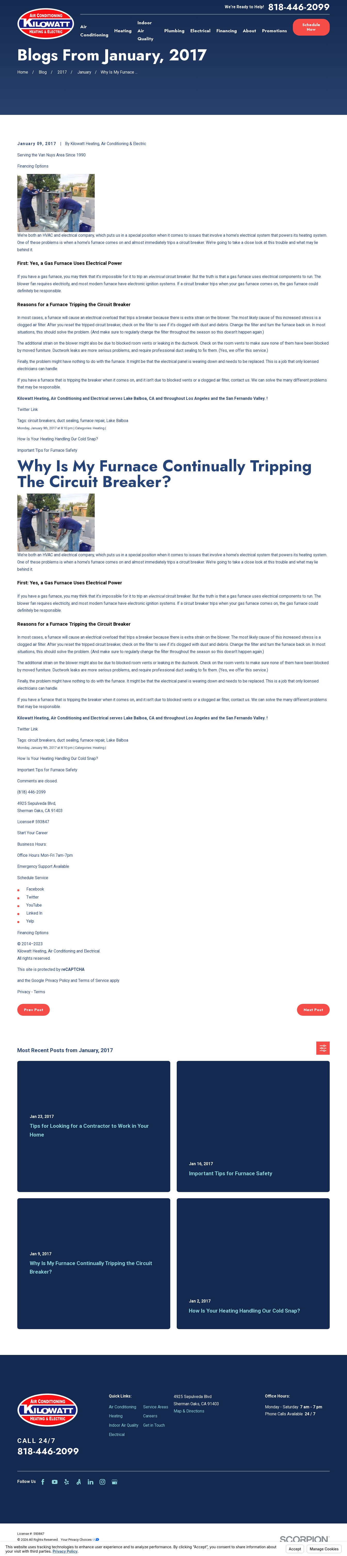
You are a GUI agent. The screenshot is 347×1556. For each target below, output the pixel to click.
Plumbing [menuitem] (174, 30)
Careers (150, 1416)
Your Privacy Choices (80, 1540)
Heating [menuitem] (123, 30)
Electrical (117, 1434)
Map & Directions (189, 1411)
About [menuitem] (249, 30)
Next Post (313, 1010)
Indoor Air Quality (123, 1425)
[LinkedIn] (90, 1482)
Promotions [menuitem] (274, 30)
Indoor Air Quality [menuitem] (145, 30)
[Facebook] (43, 1482)
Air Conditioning (122, 1407)
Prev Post (33, 1010)
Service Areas (155, 1407)
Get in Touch (154, 1425)
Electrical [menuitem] (200, 30)
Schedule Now (311, 27)
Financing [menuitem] (226, 30)
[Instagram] (102, 1482)
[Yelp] (66, 1482)
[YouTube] (55, 1482)
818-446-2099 (299, 7)
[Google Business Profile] (114, 1482)
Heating (116, 1416)
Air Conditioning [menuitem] (94, 30)
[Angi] (79, 1482)
